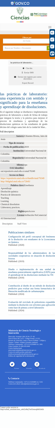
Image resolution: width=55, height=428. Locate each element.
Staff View (22, 224)
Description (7, 224)
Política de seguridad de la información (21, 356)
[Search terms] (23, 48)
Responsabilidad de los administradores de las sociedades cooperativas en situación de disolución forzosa (31, 256)
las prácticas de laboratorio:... (21, 63)
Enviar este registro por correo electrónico (28, 78)
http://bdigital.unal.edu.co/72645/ (15, 181)
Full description (7, 131)
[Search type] (27, 41)
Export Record (27, 83)
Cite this (27, 68)
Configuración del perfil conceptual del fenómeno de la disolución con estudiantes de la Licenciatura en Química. (31, 239)
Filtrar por (27, 38)
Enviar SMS (28, 73)
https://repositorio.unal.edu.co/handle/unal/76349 (22, 178)
